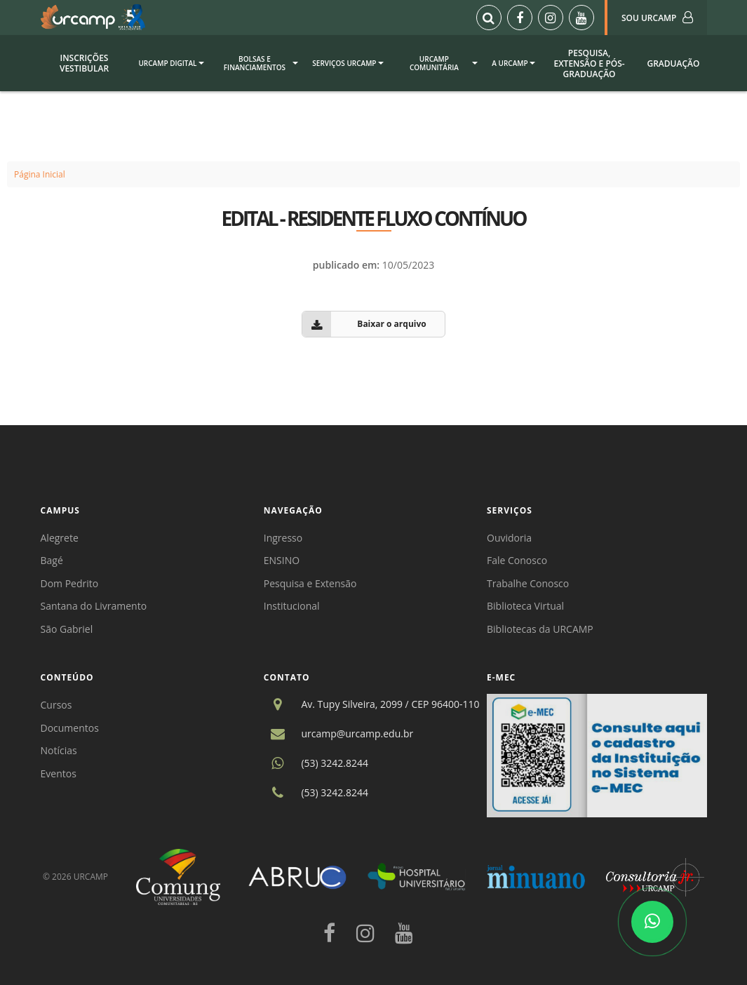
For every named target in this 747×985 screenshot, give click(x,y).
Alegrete (60, 537)
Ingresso (283, 537)
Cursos (56, 704)
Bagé (52, 560)
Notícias (59, 750)
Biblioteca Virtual (525, 605)
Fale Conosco (517, 560)
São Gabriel (67, 629)
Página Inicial (39, 174)
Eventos (58, 773)
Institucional (292, 605)
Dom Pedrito (70, 583)
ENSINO (282, 560)
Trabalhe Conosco (528, 583)
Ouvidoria (509, 537)
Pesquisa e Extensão (310, 583)
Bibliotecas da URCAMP (540, 629)
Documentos (70, 728)
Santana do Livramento (94, 605)
